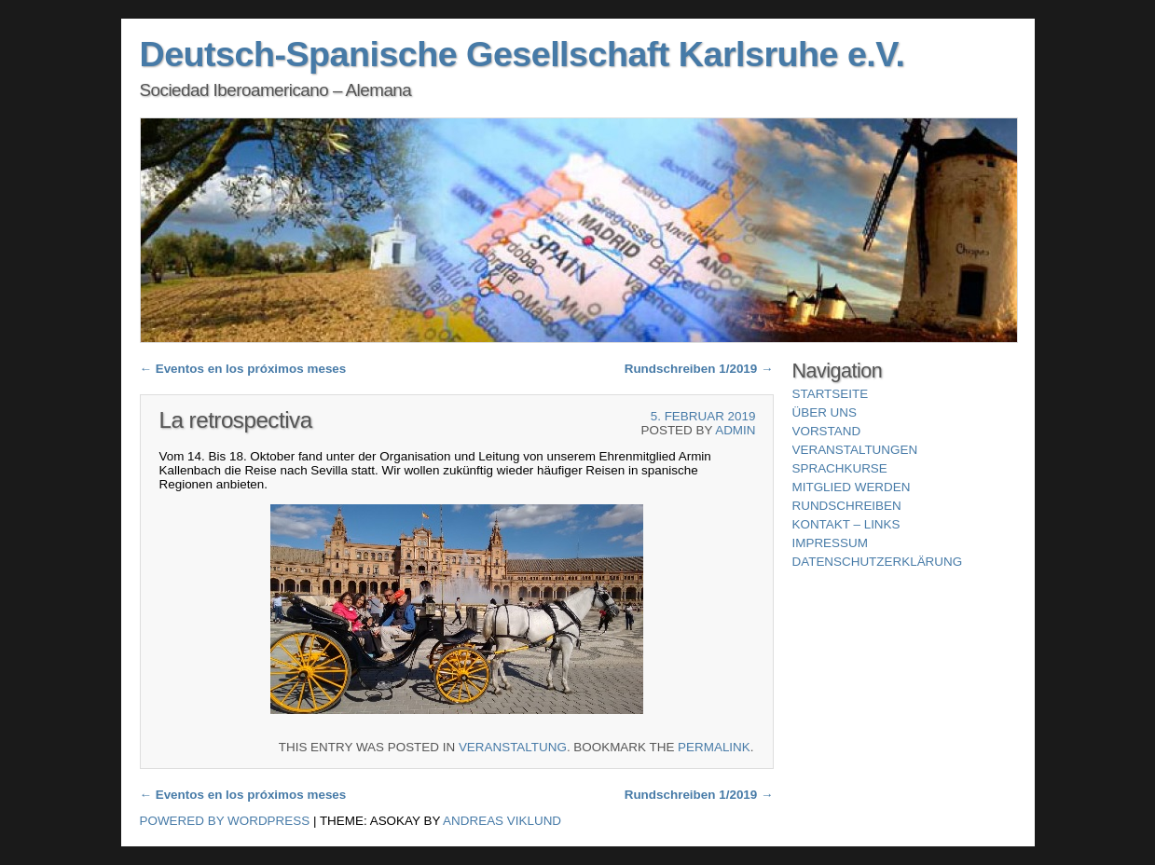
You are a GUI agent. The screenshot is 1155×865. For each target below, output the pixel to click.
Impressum (830, 543)
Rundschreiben (846, 506)
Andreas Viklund (502, 821)
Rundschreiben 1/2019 (699, 369)
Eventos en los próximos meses (243, 369)
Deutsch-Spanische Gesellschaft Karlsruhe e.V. (522, 54)
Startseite (830, 394)
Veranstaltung (513, 747)
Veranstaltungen (855, 450)
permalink (714, 747)
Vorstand (826, 431)
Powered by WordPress (225, 821)
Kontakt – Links (846, 524)
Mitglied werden (851, 487)
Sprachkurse (839, 468)
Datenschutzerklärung (877, 562)
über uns (824, 412)
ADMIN (735, 430)
